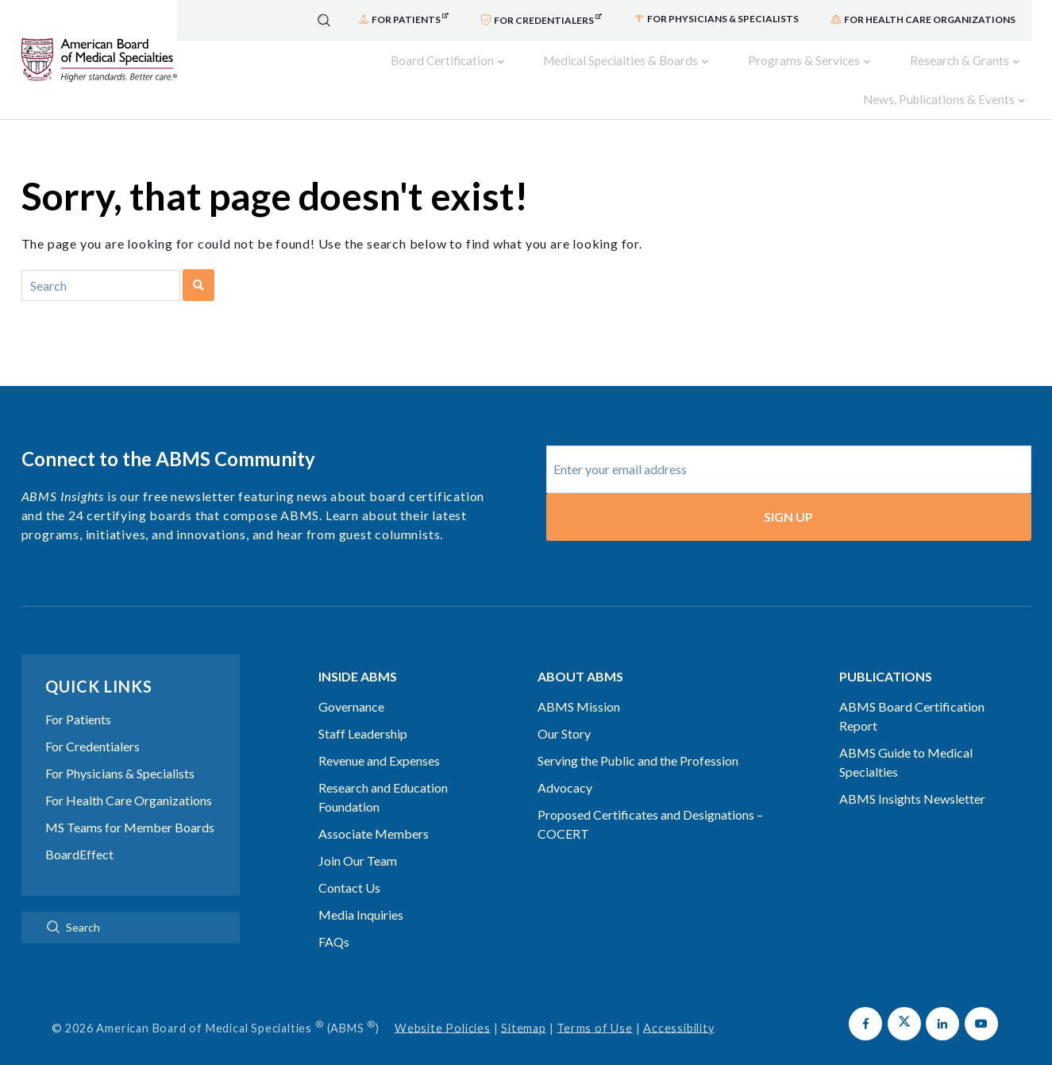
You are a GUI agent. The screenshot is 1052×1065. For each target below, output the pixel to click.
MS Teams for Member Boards (129, 804)
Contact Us (349, 865)
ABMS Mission (579, 684)
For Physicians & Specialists (120, 750)
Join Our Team (357, 838)
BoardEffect (79, 831)
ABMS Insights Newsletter (912, 776)
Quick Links (98, 664)
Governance (351, 684)
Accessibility (678, 1006)
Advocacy (565, 765)
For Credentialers (92, 723)
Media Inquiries (360, 892)
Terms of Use (595, 1006)
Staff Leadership (362, 711)
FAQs (333, 919)
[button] (865, 1001)
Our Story (564, 711)
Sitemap (523, 1006)
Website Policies (443, 1006)
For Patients (78, 696)
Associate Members (373, 811)
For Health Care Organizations (128, 777)
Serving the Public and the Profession (638, 738)
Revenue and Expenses (379, 738)
